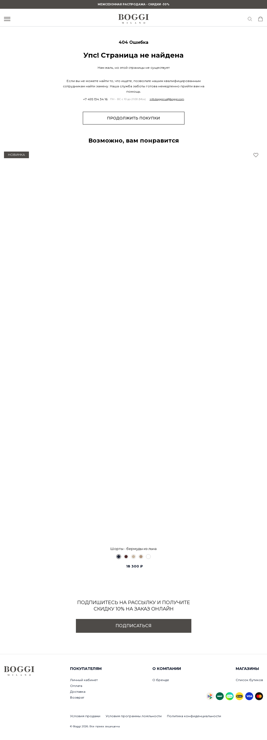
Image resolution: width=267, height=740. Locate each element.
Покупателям (86, 668)
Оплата (76, 686)
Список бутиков (249, 680)
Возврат (77, 697)
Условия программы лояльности (134, 716)
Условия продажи (85, 716)
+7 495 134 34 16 (95, 99)
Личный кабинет (84, 680)
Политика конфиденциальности (194, 716)
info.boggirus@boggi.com (167, 99)
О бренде (160, 680)
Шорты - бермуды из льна (133, 549)
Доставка (77, 692)
